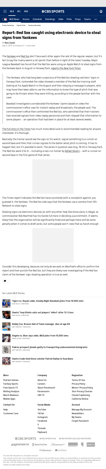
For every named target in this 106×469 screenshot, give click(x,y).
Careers (41, 384)
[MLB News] (14, 19)
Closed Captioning (81, 395)
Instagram (43, 417)
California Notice (80, 399)
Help (5, 409)
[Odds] (61, 19)
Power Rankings (8, 25)
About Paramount (46, 387)
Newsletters (78, 413)
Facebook (42, 421)
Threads (42, 428)
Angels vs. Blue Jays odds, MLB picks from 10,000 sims (40, 335)
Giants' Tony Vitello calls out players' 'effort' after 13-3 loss (43, 312)
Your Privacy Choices (82, 391)
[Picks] (69, 19)
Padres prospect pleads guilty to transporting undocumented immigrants (50, 347)
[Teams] (87, 19)
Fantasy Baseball (34, 25)
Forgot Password (80, 421)
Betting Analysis (11, 391)
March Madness (11, 395)
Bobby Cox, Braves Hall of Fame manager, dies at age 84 (41, 324)
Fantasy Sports (10, 384)
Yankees (11, 56)
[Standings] (50, 19)
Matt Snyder (10, 42)
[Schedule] (37, 19)
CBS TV (41, 395)
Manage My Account (82, 409)
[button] (95, 19)
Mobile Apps (9, 399)
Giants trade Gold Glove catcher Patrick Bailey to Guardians (42, 358)
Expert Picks (21, 25)
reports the (66, 68)
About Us (42, 380)
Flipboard (42, 432)
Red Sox (25, 56)
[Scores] (26, 19)
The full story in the (16, 129)
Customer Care (10, 413)
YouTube (42, 409)
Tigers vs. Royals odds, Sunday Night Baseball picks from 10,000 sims (48, 301)
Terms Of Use (78, 380)
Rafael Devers (72, 151)
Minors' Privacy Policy (82, 387)
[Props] (77, 19)
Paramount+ (44, 391)
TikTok (41, 413)
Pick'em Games (10, 380)
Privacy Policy (78, 384)
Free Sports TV (10, 387)
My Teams (76, 417)
